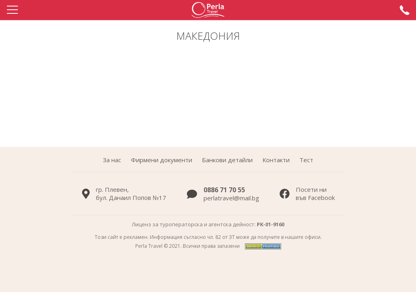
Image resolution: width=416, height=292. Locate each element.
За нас (112, 160)
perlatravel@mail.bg (231, 198)
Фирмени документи (161, 160)
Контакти (276, 160)
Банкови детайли (227, 160)
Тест (306, 160)
